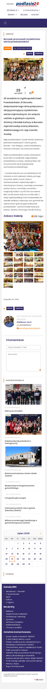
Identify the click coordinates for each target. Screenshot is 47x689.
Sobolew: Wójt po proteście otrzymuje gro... (24, 653)
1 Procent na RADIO (14, 627)
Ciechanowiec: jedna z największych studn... (24, 647)
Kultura (9, 599)
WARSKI (40, 680)
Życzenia (9, 619)
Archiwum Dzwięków (14, 622)
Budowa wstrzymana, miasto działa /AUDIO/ (24, 658)
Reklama (24, 14)
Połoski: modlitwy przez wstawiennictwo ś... (23, 642)
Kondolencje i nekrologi (15, 616)
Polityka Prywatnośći (10, 676)
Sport (8, 597)
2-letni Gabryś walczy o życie (18, 639)
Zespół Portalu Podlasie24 (16, 614)
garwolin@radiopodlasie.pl (28, 328)
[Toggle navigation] (5, 22)
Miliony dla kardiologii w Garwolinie (20, 655)
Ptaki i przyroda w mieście (17, 650)
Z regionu (10, 602)
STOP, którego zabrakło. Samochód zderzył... (24, 661)
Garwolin (10, 4)
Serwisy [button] (11, 14)
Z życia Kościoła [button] (31, 10)
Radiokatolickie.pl (13, 625)
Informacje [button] (12, 10)
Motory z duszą (12, 663)
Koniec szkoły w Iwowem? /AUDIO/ (20, 636)
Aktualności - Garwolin (15, 591)
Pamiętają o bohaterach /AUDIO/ (20, 644)
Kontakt (35, 14)
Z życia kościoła (12, 594)
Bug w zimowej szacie (15, 666)
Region (8, 48)
